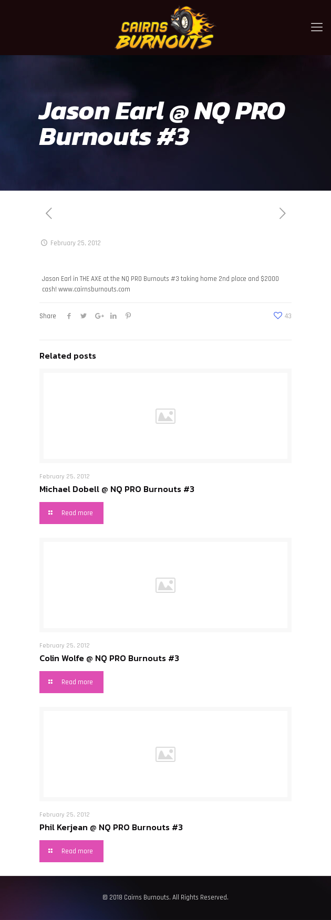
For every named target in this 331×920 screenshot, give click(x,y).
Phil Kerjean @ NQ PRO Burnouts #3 (111, 827)
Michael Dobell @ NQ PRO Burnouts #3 (116, 489)
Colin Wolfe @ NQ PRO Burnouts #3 (109, 658)
